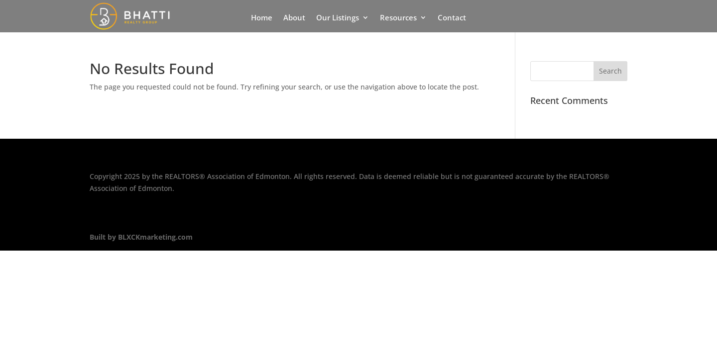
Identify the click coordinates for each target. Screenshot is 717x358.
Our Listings (337, 18)
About (294, 18)
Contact (452, 18)
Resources (398, 18)
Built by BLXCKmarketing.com (141, 237)
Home (261, 18)
